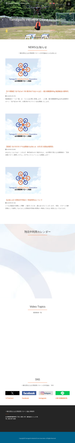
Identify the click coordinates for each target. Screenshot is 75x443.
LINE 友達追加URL (62, 398)
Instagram (42, 398)
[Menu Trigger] (68, 3)
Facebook (25, 398)
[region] (37, 19)
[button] (2, 19)
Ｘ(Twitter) (9, 398)
